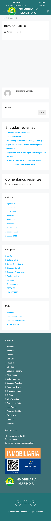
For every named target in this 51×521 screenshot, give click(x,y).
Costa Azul (11, 415)
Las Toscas (12, 407)
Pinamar (10, 363)
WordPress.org (13, 324)
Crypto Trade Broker (15, 264)
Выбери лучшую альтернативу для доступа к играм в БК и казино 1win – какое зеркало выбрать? (26, 145)
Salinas (10, 355)
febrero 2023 (12, 220)
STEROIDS (11, 288)
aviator (10, 256)
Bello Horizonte (13, 379)
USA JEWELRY (12, 292)
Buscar (8, 107)
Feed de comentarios (16, 320)
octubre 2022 (12, 232)
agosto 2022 (12, 236)
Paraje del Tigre (13, 387)
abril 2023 (11, 216)
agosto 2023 (12, 204)
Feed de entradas (14, 316)
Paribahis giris (13, 276)
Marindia (10, 347)
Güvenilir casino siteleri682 (18, 132)
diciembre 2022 (13, 228)
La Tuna (10, 367)
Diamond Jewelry (14, 268)
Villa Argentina (13, 399)
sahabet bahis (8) (14, 137)
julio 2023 (11, 208)
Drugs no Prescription (16, 272)
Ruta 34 (10, 423)
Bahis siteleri (12, 260)
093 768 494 (16, 2)
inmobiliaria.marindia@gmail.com (16, 5)
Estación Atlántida (14, 383)
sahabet (10, 280)
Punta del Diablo (14, 411)
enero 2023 (12, 224)
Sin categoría (12, 284)
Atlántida (10, 351)
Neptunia (11, 419)
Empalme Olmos (14, 391)
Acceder (10, 312)
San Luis (10, 359)
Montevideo (12, 375)
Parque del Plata (14, 403)
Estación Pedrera (14, 371)
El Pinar (10, 395)
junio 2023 (11, 212)
